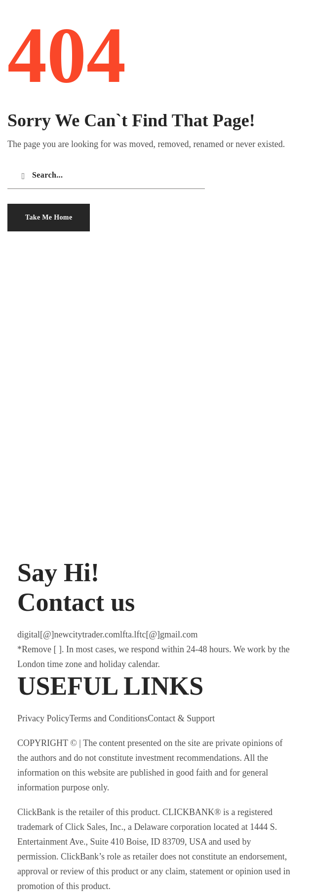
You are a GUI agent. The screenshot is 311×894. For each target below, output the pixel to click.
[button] (48, 217)
